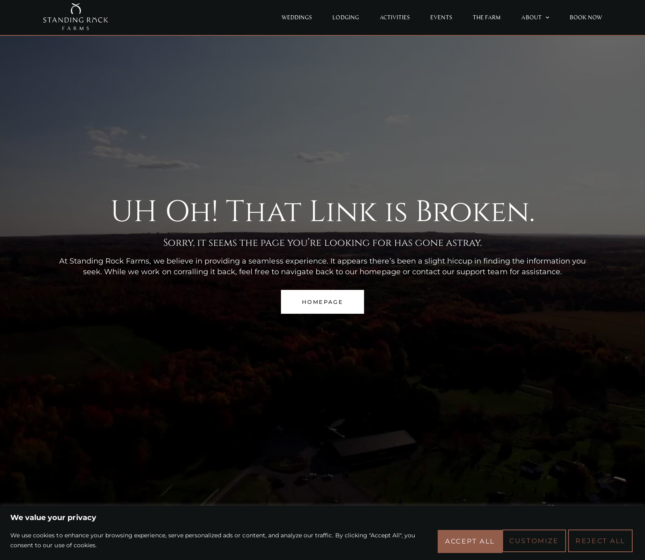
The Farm (487, 17)
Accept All (601, 540)
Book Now (586, 17)
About (535, 17)
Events (441, 17)
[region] (322, 532)
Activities (395, 17)
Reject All (530, 540)
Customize (459, 540)
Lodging (345, 17)
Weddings (296, 17)
